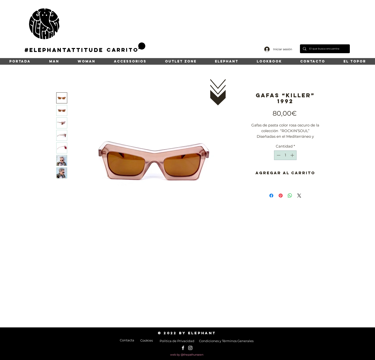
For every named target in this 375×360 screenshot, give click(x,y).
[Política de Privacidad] (177, 341)
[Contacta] (127, 340)
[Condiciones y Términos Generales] (226, 341)
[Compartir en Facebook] (271, 196)
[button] (126, 47)
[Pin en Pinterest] (281, 196)
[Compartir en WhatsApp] (290, 196)
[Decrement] (278, 155)
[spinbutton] (285, 155)
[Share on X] (299, 196)
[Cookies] (146, 340)
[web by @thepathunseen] (187, 355)
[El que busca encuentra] (324, 48)
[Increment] (292, 155)
